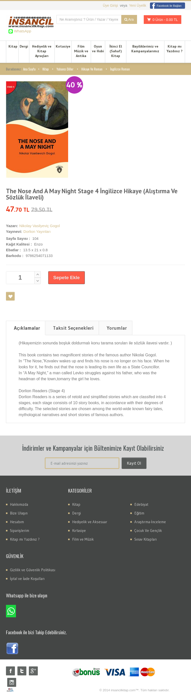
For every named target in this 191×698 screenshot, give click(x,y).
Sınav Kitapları (145, 539)
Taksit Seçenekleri (73, 328)
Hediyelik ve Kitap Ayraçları (41, 51)
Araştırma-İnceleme (150, 521)
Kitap (12, 46)
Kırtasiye (63, 46)
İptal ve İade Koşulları (27, 578)
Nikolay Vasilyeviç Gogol (39, 226)
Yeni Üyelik (137, 5)
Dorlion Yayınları (37, 231)
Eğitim (139, 513)
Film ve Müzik (83, 539)
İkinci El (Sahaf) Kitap (115, 51)
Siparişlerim (19, 530)
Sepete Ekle (66, 277)
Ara (129, 19)
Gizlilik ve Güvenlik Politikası (32, 570)
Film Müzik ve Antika (81, 51)
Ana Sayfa (29, 68)
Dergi (24, 46)
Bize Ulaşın (19, 513)
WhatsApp (22, 31)
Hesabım (17, 521)
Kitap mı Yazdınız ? (175, 48)
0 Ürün (161, 19)
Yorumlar (117, 328)
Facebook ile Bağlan (166, 6)
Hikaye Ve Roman (91, 68)
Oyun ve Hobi (98, 48)
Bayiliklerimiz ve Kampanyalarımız (145, 48)
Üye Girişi (111, 5)
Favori (10, 296)
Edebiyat (141, 504)
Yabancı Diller (65, 68)
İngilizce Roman (120, 68)
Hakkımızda (19, 504)
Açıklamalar (27, 328)
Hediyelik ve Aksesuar (89, 521)
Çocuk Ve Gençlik (148, 530)
